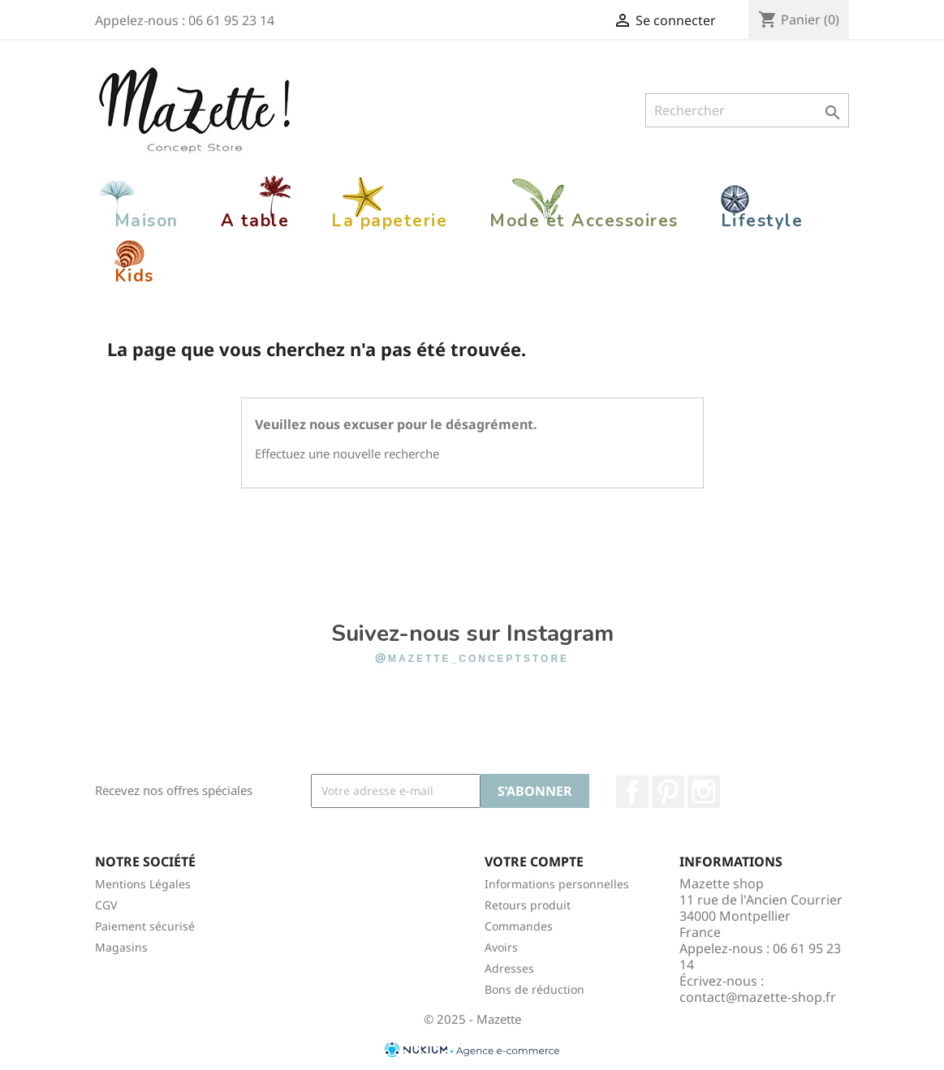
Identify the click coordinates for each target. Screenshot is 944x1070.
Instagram (704, 792)
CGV (106, 905)
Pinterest (668, 792)
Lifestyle (762, 220)
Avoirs (501, 947)
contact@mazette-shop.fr (757, 997)
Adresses (509, 968)
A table (255, 220)
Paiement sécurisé (145, 926)
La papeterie (389, 220)
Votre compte (534, 861)
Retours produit (528, 905)
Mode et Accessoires (584, 220)
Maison (146, 220)
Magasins (121, 947)
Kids (134, 275)
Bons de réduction (534, 989)
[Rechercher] (747, 110)
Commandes (519, 926)
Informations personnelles (557, 884)
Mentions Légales (143, 884)
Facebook (632, 792)
